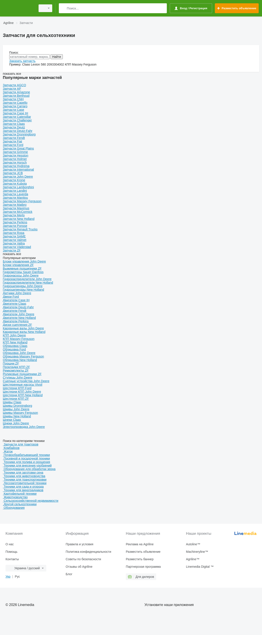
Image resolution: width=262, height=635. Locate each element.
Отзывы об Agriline (79, 566)
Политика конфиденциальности (88, 551)
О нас (10, 544)
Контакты (12, 559)
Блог (69, 574)
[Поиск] (63, 8)
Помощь (11, 551)
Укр (8, 576)
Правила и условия (79, 544)
